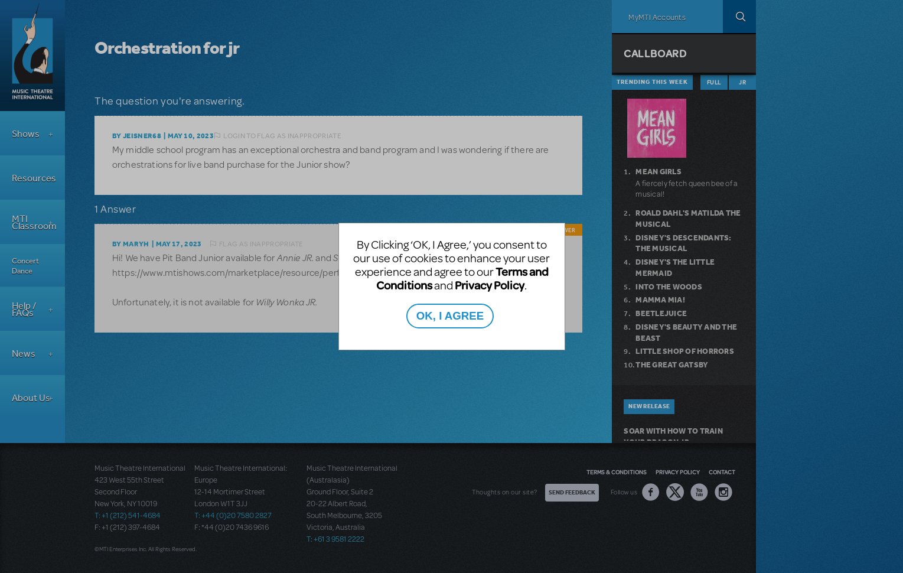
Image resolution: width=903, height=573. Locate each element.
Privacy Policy (489, 285)
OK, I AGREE (450, 316)
